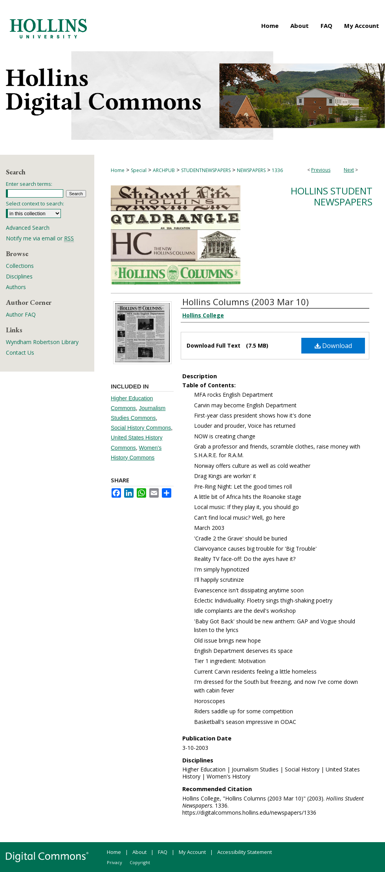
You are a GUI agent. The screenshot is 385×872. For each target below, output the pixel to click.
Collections (20, 265)
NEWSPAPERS (251, 170)
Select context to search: (35, 203)
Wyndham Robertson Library (42, 342)
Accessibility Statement (244, 852)
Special (139, 170)
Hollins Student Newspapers (331, 196)
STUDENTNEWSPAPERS (206, 170)
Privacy (114, 862)
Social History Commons (141, 428)
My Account (192, 852)
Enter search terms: (29, 183)
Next (349, 170)
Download (333, 345)
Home (118, 170)
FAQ (162, 852)
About (139, 852)
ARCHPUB (164, 170)
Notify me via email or (40, 238)
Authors (16, 287)
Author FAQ (21, 314)
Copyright (140, 862)
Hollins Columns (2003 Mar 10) (245, 302)
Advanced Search (28, 227)
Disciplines (19, 276)
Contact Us (20, 352)
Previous (320, 170)
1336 (277, 170)
